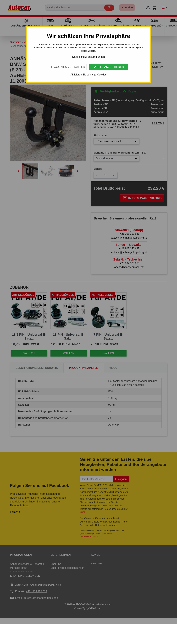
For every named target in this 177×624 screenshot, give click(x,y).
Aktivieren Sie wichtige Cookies (88, 74)
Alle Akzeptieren (108, 67)
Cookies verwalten (67, 67)
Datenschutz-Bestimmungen (88, 56)
